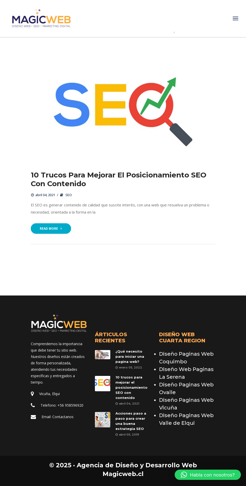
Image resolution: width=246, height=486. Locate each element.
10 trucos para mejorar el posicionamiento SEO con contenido (118, 179)
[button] (208, 475)
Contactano (63, 416)
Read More (51, 229)
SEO (68, 195)
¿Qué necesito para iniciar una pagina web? (129, 356)
